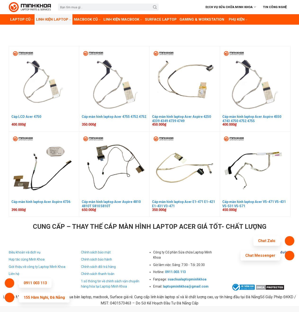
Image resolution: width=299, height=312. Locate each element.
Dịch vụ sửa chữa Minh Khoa (230, 7)
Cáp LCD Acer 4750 (26, 117)
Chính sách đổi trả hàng (98, 267)
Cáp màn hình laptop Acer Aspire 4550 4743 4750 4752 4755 (251, 119)
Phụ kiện (238, 19)
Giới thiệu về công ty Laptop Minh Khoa (37, 267)
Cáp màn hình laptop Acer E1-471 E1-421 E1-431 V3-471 (183, 204)
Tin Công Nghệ (275, 7)
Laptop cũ (21, 19)
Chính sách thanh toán (97, 274)
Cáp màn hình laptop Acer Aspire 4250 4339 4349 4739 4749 (181, 119)
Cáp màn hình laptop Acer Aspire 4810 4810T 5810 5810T (111, 204)
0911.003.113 (175, 272)
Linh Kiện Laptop (53, 19)
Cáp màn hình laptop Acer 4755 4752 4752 (114, 117)
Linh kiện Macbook (122, 19)
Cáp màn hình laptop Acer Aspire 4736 (40, 202)
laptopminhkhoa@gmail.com (186, 286)
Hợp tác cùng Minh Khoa (27, 259)
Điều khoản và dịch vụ (24, 252)
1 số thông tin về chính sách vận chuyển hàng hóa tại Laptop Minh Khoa (110, 283)
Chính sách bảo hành (96, 259)
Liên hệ (14, 274)
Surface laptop (161, 19)
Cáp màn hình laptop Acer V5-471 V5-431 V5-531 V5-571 (254, 204)
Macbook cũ (87, 19)
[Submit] (155, 7)
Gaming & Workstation (201, 19)
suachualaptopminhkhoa (187, 279)
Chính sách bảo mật (96, 252)
